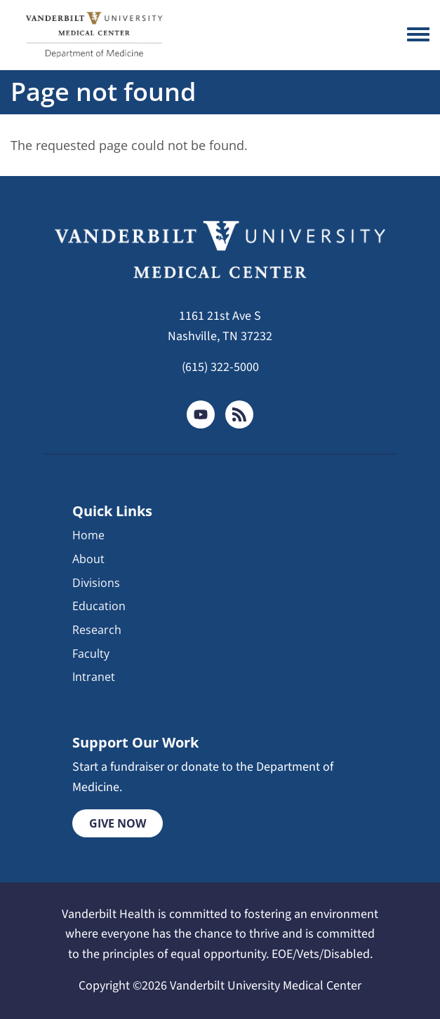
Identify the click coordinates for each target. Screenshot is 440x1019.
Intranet (93, 676)
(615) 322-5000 (220, 367)
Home (88, 535)
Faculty (90, 653)
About (88, 559)
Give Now (117, 823)
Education (99, 606)
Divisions (96, 583)
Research (96, 629)
